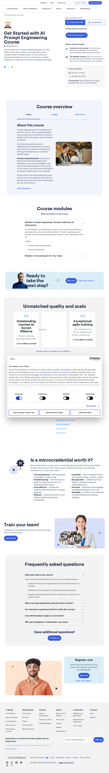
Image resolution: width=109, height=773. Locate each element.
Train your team (86, 281)
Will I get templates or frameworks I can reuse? (46, 622)
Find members (28, 725)
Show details (91, 406)
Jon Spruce (61, 433)
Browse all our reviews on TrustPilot (54, 351)
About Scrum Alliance (61, 715)
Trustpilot (42, 329)
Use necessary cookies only (23, 413)
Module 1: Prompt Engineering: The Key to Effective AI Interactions (49, 223)
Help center (60, 757)
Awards (59, 727)
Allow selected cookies (54, 413)
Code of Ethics (85, 757)
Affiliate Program (45, 723)
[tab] (75, 22)
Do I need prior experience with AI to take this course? (50, 609)
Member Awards (28, 729)
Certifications (11, 713)
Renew (25, 721)
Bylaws (68, 757)
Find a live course (76, 35)
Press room (60, 719)
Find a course (95, 2)
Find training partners (10, 730)
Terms (52, 757)
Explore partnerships (43, 715)
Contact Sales (80, 2)
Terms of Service (61, 372)
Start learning (24, 188)
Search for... (64, 3)
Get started (27, 713)
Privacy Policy (45, 372)
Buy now (71, 281)
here (35, 387)
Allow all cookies (85, 413)
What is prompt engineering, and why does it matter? (49, 603)
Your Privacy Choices (39, 758)
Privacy (75, 757)
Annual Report (61, 731)
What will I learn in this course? (39, 575)
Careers (59, 723)
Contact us (11, 538)
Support (44, 2)
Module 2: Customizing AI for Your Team (43, 256)
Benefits (26, 717)
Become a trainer (45, 719)
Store (52, 2)
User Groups (77, 726)
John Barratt (61, 429)
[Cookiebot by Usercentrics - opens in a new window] (91, 358)
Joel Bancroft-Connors (65, 420)
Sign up (98, 740)
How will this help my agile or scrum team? (44, 616)
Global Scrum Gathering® (78, 715)
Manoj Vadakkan (63, 424)
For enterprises (11, 721)
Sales (92, 713)
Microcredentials (12, 717)
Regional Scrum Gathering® (78, 721)
